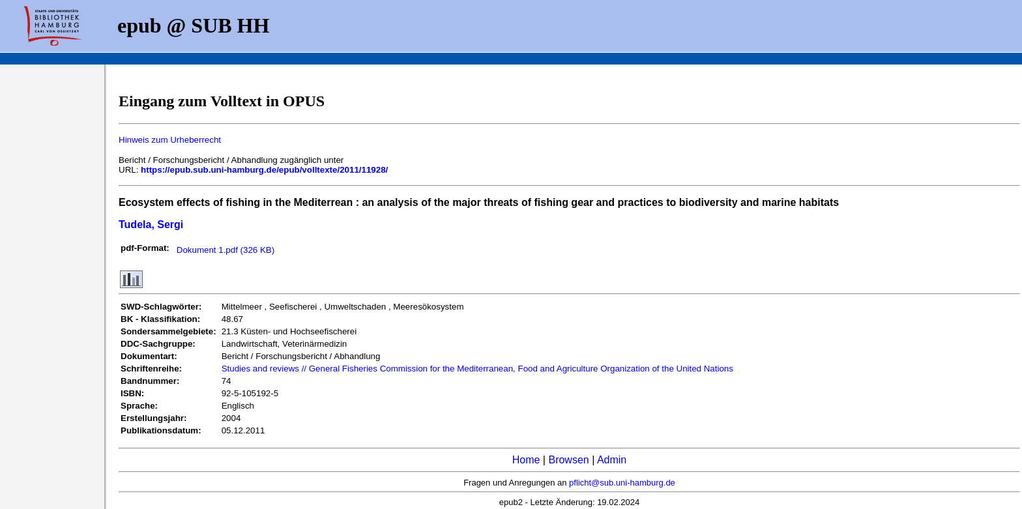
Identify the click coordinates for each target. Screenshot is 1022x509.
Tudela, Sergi (151, 224)
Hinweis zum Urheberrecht (170, 140)
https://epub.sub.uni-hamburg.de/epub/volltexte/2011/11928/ (264, 170)
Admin (611, 459)
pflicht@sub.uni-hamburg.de (622, 482)
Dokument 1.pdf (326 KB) (225, 250)
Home (526, 459)
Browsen (568, 459)
